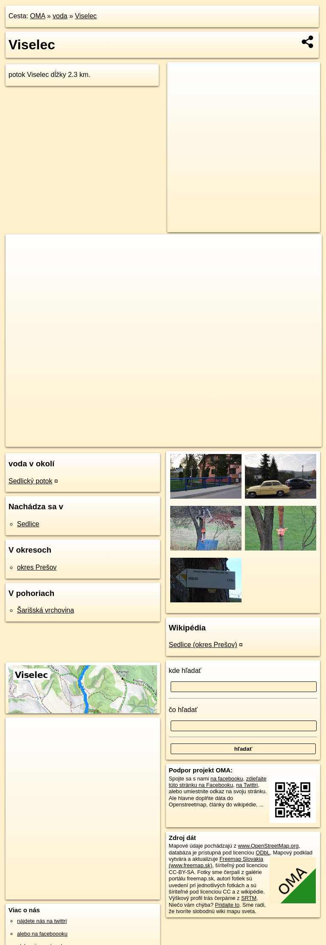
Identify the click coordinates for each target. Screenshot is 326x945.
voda (60, 16)
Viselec (86, 16)
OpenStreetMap (185, 440)
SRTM (248, 898)
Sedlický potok (30, 481)
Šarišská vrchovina (45, 610)
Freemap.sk (229, 440)
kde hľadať (185, 670)
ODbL (263, 852)
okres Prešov (36, 567)
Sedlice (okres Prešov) (203, 644)
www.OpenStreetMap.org (268, 846)
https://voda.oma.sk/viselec (289, 440)
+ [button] (20, 248)
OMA (37, 16)
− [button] (20, 261)
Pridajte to (227, 905)
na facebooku (227, 778)
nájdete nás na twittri (42, 921)
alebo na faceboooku (42, 934)
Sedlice (28, 524)
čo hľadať (183, 709)
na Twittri (247, 785)
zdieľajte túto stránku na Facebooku (218, 781)
